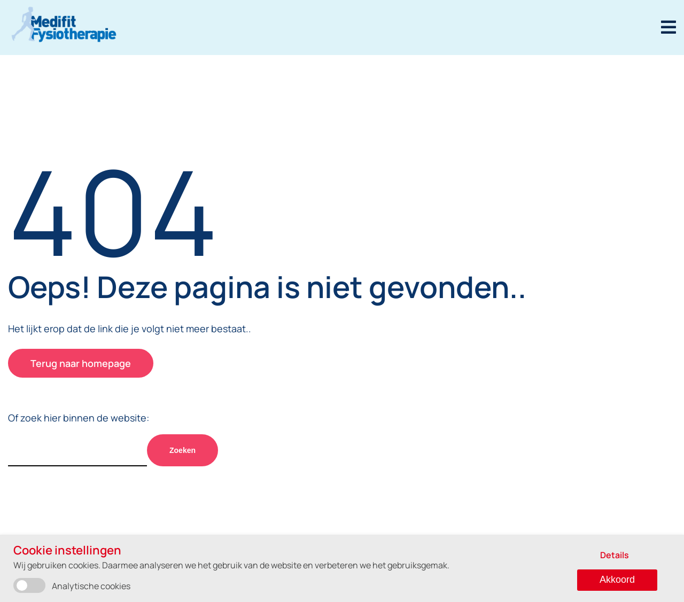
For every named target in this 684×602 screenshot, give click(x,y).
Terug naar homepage (80, 363)
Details (614, 555)
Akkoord (617, 579)
